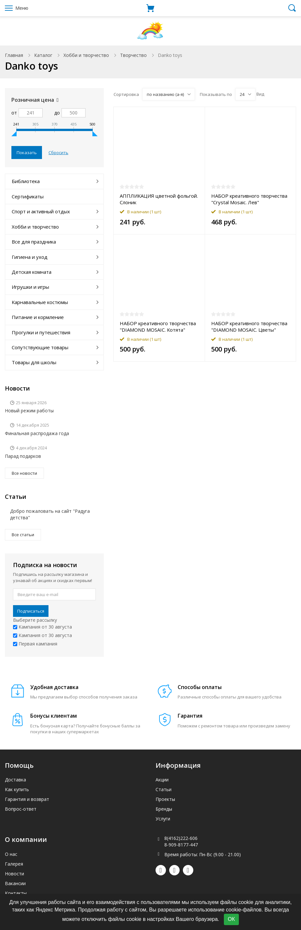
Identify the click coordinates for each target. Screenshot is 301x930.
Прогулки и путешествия (41, 332)
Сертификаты (28, 196)
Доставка (15, 780)
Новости (14, 873)
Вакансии (15, 883)
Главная (14, 55)
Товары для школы (34, 362)
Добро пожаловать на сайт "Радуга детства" (50, 514)
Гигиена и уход (30, 257)
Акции (162, 780)
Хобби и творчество (86, 55)
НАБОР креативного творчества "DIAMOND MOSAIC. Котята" (158, 326)
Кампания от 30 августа (42, 627)
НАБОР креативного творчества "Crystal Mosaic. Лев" (249, 199)
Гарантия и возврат (27, 799)
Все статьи (23, 535)
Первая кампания (35, 644)
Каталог (43, 55)
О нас (11, 854)
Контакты (16, 893)
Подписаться (30, 611)
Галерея (14, 864)
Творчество (133, 55)
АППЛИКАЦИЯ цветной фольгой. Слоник (159, 199)
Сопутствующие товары (40, 347)
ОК (231, 919)
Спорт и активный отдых (41, 211)
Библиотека (26, 181)
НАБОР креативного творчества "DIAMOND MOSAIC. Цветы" (249, 326)
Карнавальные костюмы (40, 302)
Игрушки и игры (30, 287)
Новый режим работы (29, 410)
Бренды (164, 809)
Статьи (163, 789)
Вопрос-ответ (20, 809)
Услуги (163, 819)
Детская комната (31, 272)
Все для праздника (34, 241)
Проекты (165, 799)
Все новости (24, 473)
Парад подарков (23, 456)
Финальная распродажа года (37, 433)
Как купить (17, 789)
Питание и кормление (38, 317)
